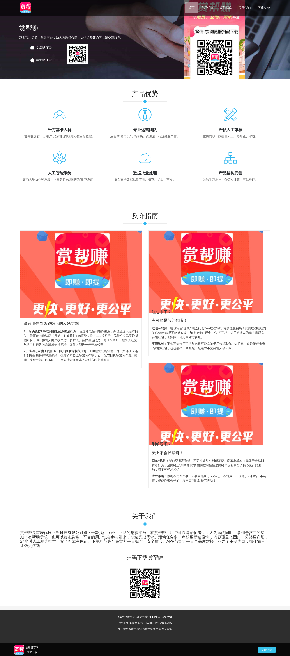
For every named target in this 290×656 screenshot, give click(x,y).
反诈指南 (226, 7)
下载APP (264, 7)
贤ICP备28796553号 (131, 622)
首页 (191, 7)
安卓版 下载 (41, 48)
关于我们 (245, 7)
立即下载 (267, 649)
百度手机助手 (150, 629)
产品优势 (207, 7)
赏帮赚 (144, 616)
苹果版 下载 (41, 60)
